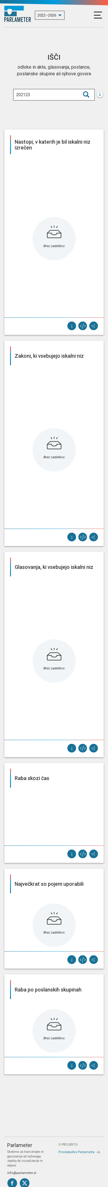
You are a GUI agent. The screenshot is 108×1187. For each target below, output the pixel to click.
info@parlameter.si (21, 1173)
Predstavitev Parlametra (76, 1152)
